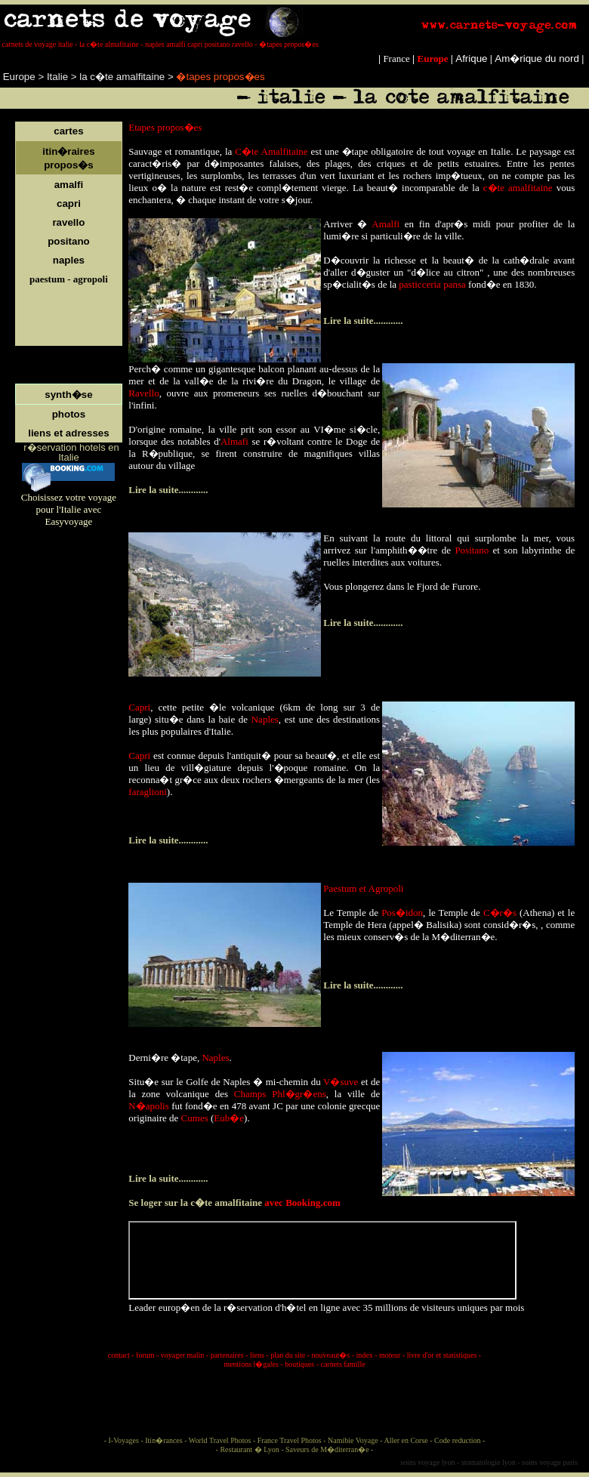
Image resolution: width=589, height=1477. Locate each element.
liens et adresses (68, 433)
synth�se (68, 394)
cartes (68, 131)
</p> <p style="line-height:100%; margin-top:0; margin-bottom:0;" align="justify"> (322, 1260)
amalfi (69, 184)
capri (69, 203)
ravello (68, 222)
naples (69, 260)
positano (69, 241)
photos (68, 414)
